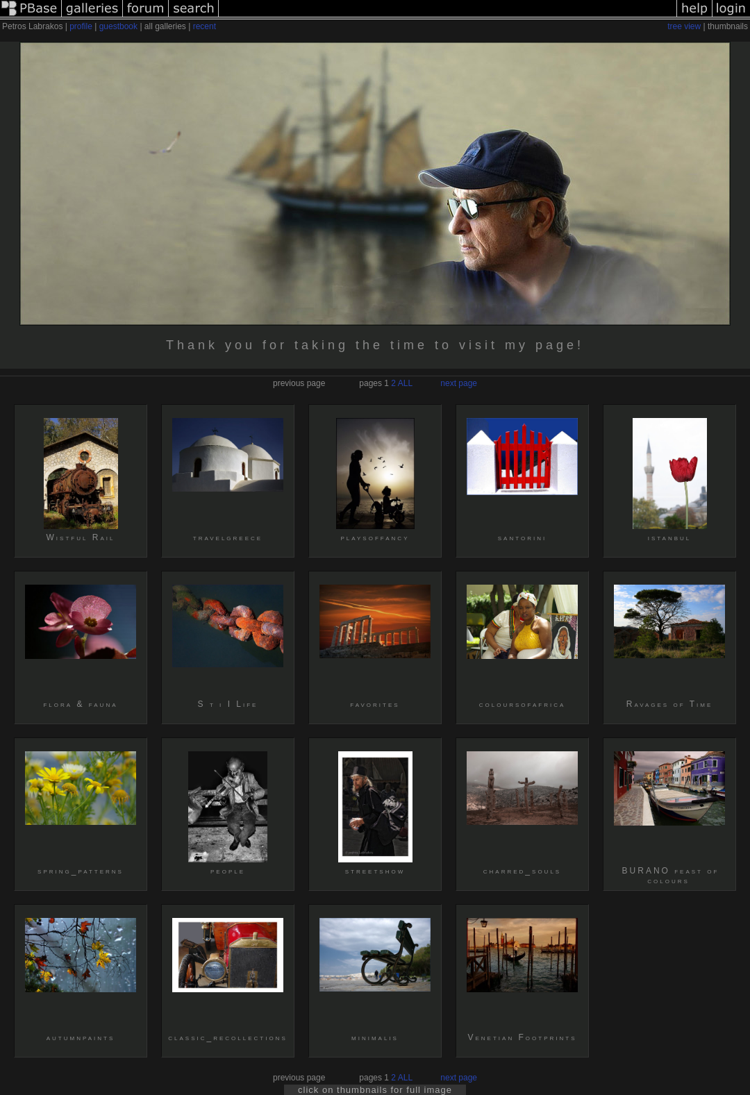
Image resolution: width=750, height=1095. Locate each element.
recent (204, 26)
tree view (684, 26)
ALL (405, 383)
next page (458, 383)
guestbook (118, 26)
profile (80, 26)
